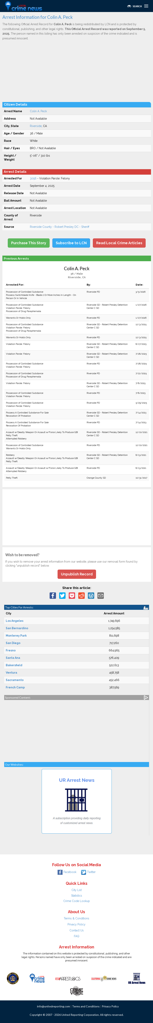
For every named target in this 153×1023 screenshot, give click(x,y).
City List (77, 890)
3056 (33, 178)
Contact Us (77, 930)
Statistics (76, 895)
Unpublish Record (77, 574)
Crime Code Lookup (76, 901)
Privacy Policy (76, 924)
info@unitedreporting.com (53, 1006)
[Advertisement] (76, 71)
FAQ (76, 936)
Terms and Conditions (86, 1006)
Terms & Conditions (76, 918)
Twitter (88, 872)
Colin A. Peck (38, 111)
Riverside (36, 126)
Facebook (67, 872)
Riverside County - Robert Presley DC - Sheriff (59, 226)
